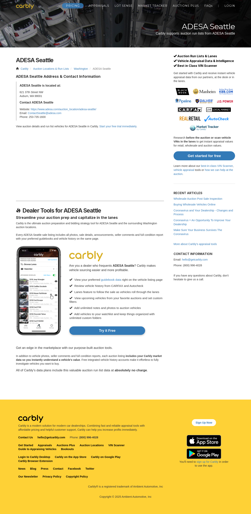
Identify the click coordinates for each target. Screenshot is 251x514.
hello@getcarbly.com (195, 259)
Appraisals (99, 5)
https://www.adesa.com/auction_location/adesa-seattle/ (63, 109)
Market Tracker (152, 5)
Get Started (25, 445)
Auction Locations (92, 445)
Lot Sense (124, 5)
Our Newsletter (28, 476)
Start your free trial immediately (117, 126)
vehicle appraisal (184, 169)
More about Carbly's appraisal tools (195, 244)
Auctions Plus (186, 5)
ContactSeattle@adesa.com (45, 113)
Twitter (90, 468)
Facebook (74, 468)
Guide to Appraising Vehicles (37, 449)
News (22, 468)
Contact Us (25, 437)
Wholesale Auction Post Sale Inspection (198, 198)
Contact (58, 468)
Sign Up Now (204, 422)
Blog (33, 468)
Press (44, 468)
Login (229, 5)
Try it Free (107, 331)
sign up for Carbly (207, 461)
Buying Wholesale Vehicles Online (194, 204)
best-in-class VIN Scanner (217, 165)
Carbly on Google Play (106, 457)
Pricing (73, 5)
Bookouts (67, 449)
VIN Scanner (116, 445)
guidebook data (111, 279)
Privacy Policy (51, 476)
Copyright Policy (77, 476)
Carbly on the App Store (70, 457)
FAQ (208, 5)
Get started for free (204, 156)
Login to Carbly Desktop (34, 457)
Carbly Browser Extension (35, 461)
